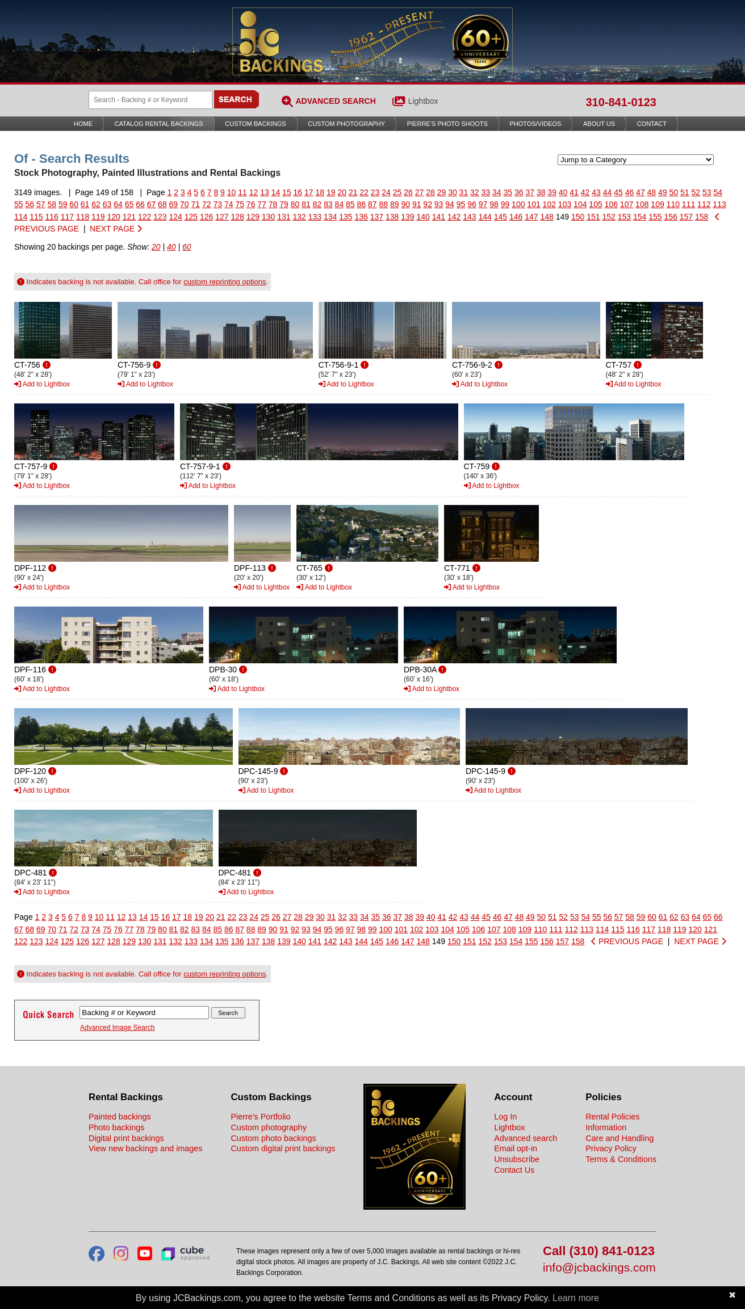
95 (461, 204)
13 (264, 192)
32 (474, 192)
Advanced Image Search (117, 1028)
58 (51, 204)
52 (695, 192)
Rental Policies (612, 1116)
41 (574, 192)
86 (361, 204)
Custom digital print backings (283, 1148)
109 (657, 204)
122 (144, 216)
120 (113, 216)
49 (662, 192)
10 (231, 192)
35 (507, 192)
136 (361, 216)
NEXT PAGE (116, 228)
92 (427, 204)
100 (518, 204)
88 (383, 204)
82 (317, 204)
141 (438, 216)
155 (655, 216)
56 (29, 204)
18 (320, 192)
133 (314, 216)
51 (684, 192)
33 (486, 192)
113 (719, 204)
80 (295, 204)
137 (376, 216)
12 (253, 192)
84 (339, 204)
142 (454, 216)
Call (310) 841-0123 (599, 1251)
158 (701, 216)
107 (626, 204)
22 (364, 192)
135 (345, 216)
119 (97, 216)
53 (706, 192)
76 (251, 204)
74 (228, 204)
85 (350, 204)
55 (18, 204)
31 (463, 192)
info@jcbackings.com (599, 1267)
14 (276, 192)
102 (549, 204)
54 (717, 192)
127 (221, 216)
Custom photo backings (273, 1138)
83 (328, 204)
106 (611, 204)
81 (306, 204)
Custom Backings (255, 123)
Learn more (576, 1298)
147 (531, 216)
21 (353, 192)
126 (206, 216)
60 (73, 204)
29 (441, 192)
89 (394, 204)
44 (607, 192)
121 (129, 216)
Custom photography (269, 1127)
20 (341, 192)
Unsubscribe (516, 1159)
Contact (652, 123)
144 (485, 216)
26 (408, 192)
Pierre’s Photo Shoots (447, 123)
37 (529, 192)
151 (593, 216)
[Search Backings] (150, 100)
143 (469, 216)
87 (372, 204)
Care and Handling (619, 1138)
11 (242, 192)
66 (140, 204)
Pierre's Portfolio (260, 1116)
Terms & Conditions (620, 1159)
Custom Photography (346, 123)
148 (547, 216)
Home (83, 123)
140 (423, 216)
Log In (505, 1116)
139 (407, 216)
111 (688, 204)
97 (483, 204)
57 (40, 204)
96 (471, 204)
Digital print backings (126, 1138)
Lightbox (423, 101)
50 (674, 192)
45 (618, 192)
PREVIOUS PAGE (627, 941)
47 (640, 192)
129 (253, 216)
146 (515, 216)
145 (500, 216)
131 (283, 216)
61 (85, 204)
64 (118, 204)
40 (563, 192)
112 (703, 204)
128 (237, 216)
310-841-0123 (620, 102)
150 (577, 216)
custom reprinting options (224, 281)
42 (585, 192)
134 (330, 216)
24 (386, 192)
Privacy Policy (611, 1148)
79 (283, 204)
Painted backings (120, 1116)
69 (173, 204)
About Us (599, 123)
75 (239, 204)
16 (298, 192)
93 (438, 204)
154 (639, 216)
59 (63, 204)
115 (36, 216)
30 (452, 192)
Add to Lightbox (42, 384)
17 (308, 192)
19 (331, 192)
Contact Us (514, 1170)
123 (159, 216)
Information (605, 1127)
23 (375, 192)
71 (195, 204)
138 (392, 216)
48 (651, 192)
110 (673, 204)
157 (686, 216)
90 (405, 204)
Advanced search (525, 1138)
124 (175, 216)
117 (67, 216)
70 (184, 204)
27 (419, 192)
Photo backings (116, 1127)
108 (641, 204)
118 (82, 216)
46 (629, 192)
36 (519, 192)
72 (206, 204)
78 (273, 204)
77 (261, 204)
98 (494, 204)
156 (670, 216)
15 (286, 192)
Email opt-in (515, 1148)
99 (505, 204)
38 (541, 192)
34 (496, 192)
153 (624, 216)
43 (596, 192)
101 (533, 204)
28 (430, 192)
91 (416, 204)
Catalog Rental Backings (159, 123)
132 (299, 216)
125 (191, 216)
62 (96, 204)
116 (51, 216)
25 (397, 192)
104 (580, 204)
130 (268, 216)
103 (564, 204)
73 (217, 204)
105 (595, 204)
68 (162, 204)
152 (609, 216)
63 (107, 204)
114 (20, 216)
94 (449, 204)
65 (129, 204)
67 (151, 204)
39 (551, 192)
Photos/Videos (536, 123)
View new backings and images (146, 1148)
